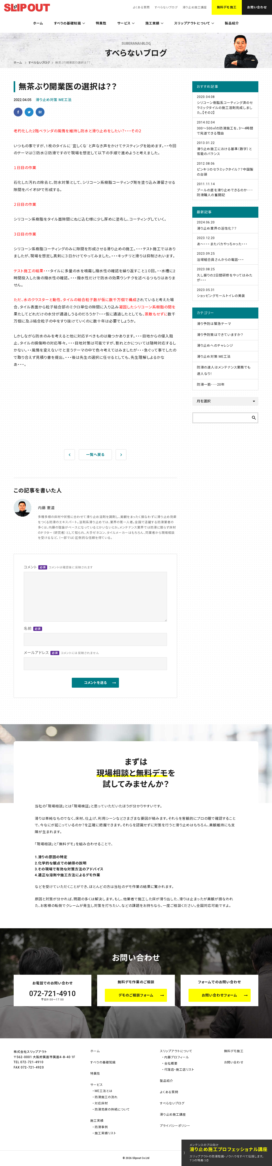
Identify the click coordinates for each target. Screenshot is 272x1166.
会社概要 (171, 1063)
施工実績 (152, 23)
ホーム (38, 23)
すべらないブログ (166, 7)
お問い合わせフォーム (219, 995)
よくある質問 (141, 7)
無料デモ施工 (226, 7)
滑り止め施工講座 (195, 7)
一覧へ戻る (95, 455)
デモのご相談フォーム (136, 995)
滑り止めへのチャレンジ (215, 346)
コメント (58, 567)
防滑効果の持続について (112, 1109)
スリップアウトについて (192, 23)
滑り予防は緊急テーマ (214, 324)
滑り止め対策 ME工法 (54, 100)
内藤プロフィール (176, 1057)
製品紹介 (232, 23)
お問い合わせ (257, 7)
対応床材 (101, 1103)
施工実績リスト (105, 1133)
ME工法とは (103, 1091)
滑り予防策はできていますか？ (220, 335)
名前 (33, 628)
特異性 (101, 23)
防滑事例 (101, 1127)
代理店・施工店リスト (179, 1069)
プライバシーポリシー (175, 1125)
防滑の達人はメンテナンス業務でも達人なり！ (224, 370)
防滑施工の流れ (106, 1097)
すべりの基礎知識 (67, 23)
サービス (124, 23)
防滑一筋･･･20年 (211, 385)
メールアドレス (61, 653)
